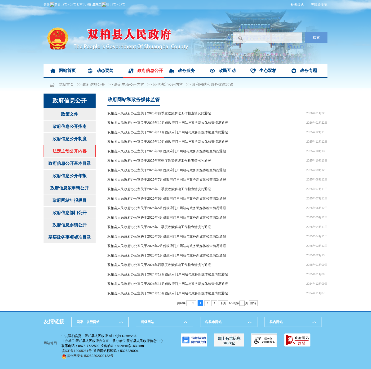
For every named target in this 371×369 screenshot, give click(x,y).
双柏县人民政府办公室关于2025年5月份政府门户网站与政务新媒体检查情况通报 (166, 208)
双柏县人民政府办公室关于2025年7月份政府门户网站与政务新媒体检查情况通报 (166, 179)
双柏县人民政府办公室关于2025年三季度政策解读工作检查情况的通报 (159, 160)
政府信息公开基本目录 (69, 163)
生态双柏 (267, 70)
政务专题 (308, 70)
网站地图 (50, 343)
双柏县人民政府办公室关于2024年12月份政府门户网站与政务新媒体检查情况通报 (167, 274)
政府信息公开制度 (70, 138)
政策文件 (69, 114)
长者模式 (297, 5)
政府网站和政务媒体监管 (212, 84)
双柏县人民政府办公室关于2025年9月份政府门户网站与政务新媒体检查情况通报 (166, 151)
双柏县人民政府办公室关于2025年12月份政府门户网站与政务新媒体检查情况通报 (167, 123)
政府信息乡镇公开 (70, 225)
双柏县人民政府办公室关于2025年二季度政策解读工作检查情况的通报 (159, 189)
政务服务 (186, 70)
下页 (223, 303)
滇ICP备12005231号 (77, 351)
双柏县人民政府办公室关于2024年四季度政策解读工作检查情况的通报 (159, 265)
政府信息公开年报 (70, 175)
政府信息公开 (150, 70)
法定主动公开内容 (129, 84)
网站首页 (67, 70)
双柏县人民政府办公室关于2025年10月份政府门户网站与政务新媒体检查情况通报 (167, 142)
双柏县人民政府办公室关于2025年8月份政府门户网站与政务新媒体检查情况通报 (166, 170)
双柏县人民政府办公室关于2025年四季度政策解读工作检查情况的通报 (159, 113)
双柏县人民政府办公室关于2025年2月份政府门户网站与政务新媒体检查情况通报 (166, 246)
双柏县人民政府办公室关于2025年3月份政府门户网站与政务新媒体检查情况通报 (166, 236)
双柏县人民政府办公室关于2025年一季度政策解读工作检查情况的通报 (159, 227)
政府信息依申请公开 (69, 188)
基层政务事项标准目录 (69, 237)
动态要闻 (105, 70)
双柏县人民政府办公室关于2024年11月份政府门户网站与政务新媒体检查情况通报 (167, 284)
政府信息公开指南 (70, 126)
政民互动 (227, 70)
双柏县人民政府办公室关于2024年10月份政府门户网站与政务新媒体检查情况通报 (167, 293)
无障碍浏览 (319, 5)
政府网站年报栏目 (70, 200)
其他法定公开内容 (168, 84)
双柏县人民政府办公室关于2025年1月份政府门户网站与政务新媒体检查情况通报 (166, 255)
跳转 (253, 303)
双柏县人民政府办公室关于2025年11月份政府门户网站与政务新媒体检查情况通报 (167, 132)
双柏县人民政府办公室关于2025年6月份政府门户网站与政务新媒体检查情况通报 (166, 198)
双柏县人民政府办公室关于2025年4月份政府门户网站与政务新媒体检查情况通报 (166, 217)
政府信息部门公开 (70, 212)
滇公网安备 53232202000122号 (87, 356)
